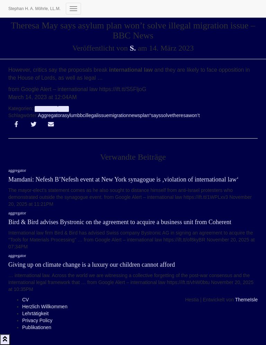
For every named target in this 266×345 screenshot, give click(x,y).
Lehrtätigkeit (35, 313)
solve (166, 115)
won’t (194, 115)
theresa (180, 115)
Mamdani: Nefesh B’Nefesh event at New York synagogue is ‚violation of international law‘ (123, 179)
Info (63, 109)
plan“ (145, 115)
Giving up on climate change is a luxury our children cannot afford (91, 264)
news (134, 115)
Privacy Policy (37, 320)
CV (25, 299)
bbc (81, 115)
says (156, 115)
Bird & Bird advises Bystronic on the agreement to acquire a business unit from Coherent (119, 222)
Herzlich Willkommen (45, 306)
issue (103, 115)
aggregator (46, 109)
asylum (69, 115)
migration (119, 115)
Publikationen (36, 327)
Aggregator (50, 115)
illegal (91, 115)
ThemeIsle (246, 299)
